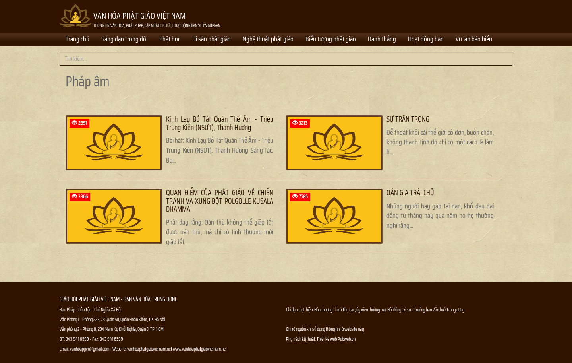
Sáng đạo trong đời (124, 39)
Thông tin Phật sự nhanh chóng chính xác (318, 359)
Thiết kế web (327, 339)
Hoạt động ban (426, 39)
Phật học (169, 39)
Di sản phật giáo (211, 39)
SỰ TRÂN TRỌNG (407, 119)
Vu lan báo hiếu (474, 39)
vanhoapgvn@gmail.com (89, 349)
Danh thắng (382, 39)
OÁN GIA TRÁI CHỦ (410, 192)
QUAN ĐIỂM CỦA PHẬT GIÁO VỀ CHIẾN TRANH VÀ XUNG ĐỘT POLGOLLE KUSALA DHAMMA (219, 201)
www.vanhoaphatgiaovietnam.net (200, 349)
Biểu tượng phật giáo (330, 39)
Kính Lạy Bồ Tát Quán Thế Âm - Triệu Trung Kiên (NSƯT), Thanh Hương (219, 123)
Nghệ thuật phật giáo (268, 39)
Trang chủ (77, 39)
